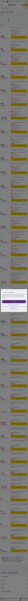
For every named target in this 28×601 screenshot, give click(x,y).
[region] (14, 300)
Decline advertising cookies (14, 304)
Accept (14, 301)
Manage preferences (14, 308)
